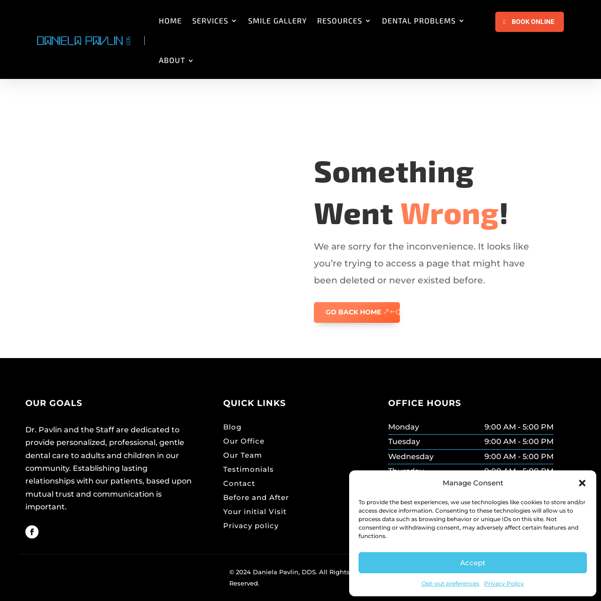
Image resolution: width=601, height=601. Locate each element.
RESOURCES (339, 20)
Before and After (256, 497)
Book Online (533, 21)
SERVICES (210, 20)
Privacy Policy (504, 583)
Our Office (244, 441)
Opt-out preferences (450, 583)
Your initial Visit (255, 511)
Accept (472, 562)
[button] (582, 483)
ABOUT (172, 59)
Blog (232, 426)
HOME (170, 20)
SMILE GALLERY (277, 20)
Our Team (242, 455)
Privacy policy (251, 525)
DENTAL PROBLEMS (419, 20)
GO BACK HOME (353, 312)
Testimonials (248, 469)
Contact (239, 483)
